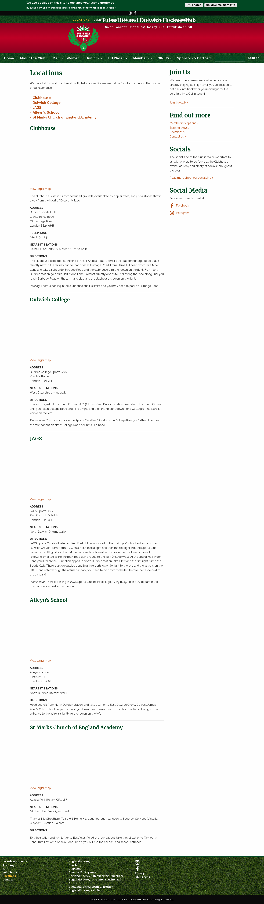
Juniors (92, 58)
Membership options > (184, 123)
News (113, 19)
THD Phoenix (117, 58)
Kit (4, 868)
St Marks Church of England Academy (64, 117)
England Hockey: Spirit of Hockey (91, 886)
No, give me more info (220, 4)
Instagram (130, 14)
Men (56, 58)
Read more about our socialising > (191, 177)
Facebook (135, 14)
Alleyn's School (46, 112)
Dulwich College (47, 103)
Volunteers (10, 872)
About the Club (33, 58)
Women (73, 58)
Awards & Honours (15, 861)
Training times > (180, 127)
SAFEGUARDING (180, 19)
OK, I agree (193, 4)
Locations (81, 19)
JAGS (37, 107)
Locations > (177, 132)
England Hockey (79, 861)
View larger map (40, 188)
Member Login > (152, 19)
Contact (129, 19)
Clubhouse (42, 98)
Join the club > (179, 102)
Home (9, 58)
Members (141, 58)
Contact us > (178, 136)
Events (99, 19)
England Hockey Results (85, 890)
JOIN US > (164, 58)
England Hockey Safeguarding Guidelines (96, 876)
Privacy (140, 873)
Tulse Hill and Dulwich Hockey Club (149, 35)
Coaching (75, 865)
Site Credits (142, 877)
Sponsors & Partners (194, 58)
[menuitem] (9, 58)
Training (9, 865)
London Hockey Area (82, 872)
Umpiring (75, 868)
